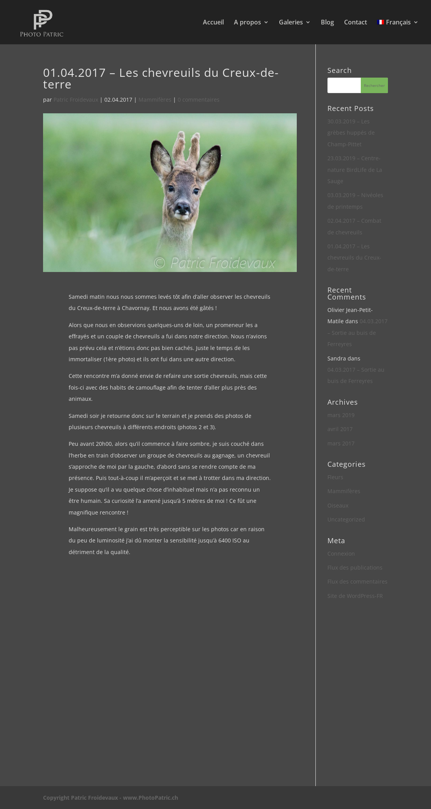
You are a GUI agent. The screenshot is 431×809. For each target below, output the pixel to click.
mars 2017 (341, 443)
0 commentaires (199, 99)
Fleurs (335, 477)
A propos (247, 22)
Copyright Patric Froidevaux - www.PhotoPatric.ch (110, 797)
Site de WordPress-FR (355, 595)
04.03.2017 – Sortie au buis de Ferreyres (357, 332)
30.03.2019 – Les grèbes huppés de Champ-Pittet (351, 133)
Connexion (341, 553)
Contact (355, 22)
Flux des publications (355, 567)
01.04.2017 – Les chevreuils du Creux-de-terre (354, 258)
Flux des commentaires (357, 581)
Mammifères (154, 99)
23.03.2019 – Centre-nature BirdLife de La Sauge (354, 169)
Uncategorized (346, 519)
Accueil (213, 22)
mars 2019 (341, 415)
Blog (327, 22)
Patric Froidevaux (76, 99)
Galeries (291, 22)
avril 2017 (340, 429)
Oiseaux (337, 505)
